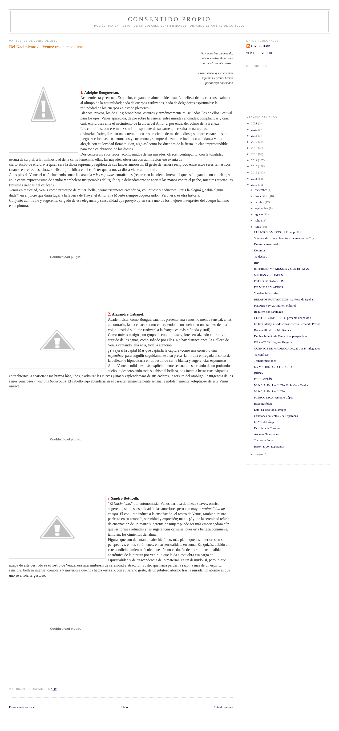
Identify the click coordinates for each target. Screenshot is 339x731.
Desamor (259, 250)
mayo (258, 454)
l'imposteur (260, 46)
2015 (254, 154)
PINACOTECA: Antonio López (273, 397)
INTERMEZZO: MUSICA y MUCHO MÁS (281, 269)
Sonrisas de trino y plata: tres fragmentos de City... (285, 238)
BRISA (258, 373)
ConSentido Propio (169, 19)
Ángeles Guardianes (266, 434)
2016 (254, 148)
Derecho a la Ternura (267, 428)
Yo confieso (261, 354)
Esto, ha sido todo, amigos (270, 409)
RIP (256, 262)
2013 (254, 166)
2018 (254, 135)
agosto (259, 214)
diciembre (261, 190)
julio (258, 220)
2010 (254, 184)
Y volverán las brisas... (268, 293)
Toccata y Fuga (263, 440)
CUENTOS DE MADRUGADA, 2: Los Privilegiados (287, 348)
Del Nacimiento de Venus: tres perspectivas (280, 336)
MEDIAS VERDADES (268, 275)
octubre (260, 202)
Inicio (124, 707)
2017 (254, 142)
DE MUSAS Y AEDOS (268, 287)
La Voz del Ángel (264, 422)
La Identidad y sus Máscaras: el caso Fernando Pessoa (287, 324)
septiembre (262, 208)
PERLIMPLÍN (263, 379)
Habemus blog (263, 403)
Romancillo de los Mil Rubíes (272, 330)
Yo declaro (260, 256)
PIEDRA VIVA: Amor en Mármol (275, 305)
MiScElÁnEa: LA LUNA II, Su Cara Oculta (281, 385)
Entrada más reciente (22, 707)
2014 (254, 160)
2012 (254, 172)
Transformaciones (265, 360)
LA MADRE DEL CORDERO (273, 367)
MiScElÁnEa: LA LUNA (269, 391)
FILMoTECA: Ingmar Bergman (273, 342)
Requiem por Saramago (268, 311)
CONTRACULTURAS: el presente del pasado (282, 318)
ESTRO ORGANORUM (269, 281)
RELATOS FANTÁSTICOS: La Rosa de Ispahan (284, 299)
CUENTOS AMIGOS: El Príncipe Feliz (278, 232)
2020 (254, 129)
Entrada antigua (223, 707)
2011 (254, 178)
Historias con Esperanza (269, 446)
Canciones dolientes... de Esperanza (276, 416)
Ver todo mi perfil (260, 53)
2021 (254, 123)
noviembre (262, 196)
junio (258, 226)
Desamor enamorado (266, 244)
